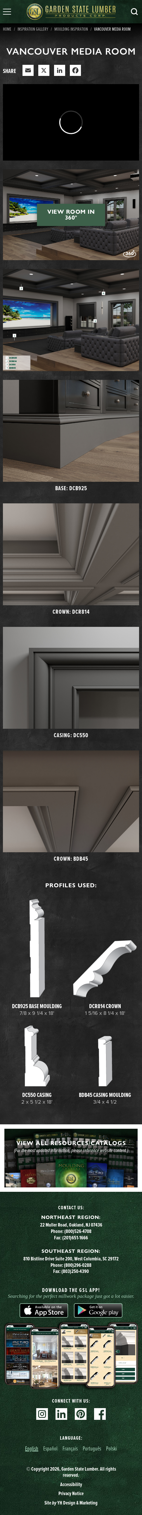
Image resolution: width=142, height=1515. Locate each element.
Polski (111, 1448)
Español (50, 1448)
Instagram (42, 1414)
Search (134, 11)
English (31, 1448)
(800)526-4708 (77, 1231)
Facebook (100, 1414)
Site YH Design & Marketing (71, 1502)
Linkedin (61, 1414)
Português (92, 1448)
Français (70, 1448)
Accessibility (71, 1484)
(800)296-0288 (77, 1265)
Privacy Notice (71, 1493)
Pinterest (80, 1414)
